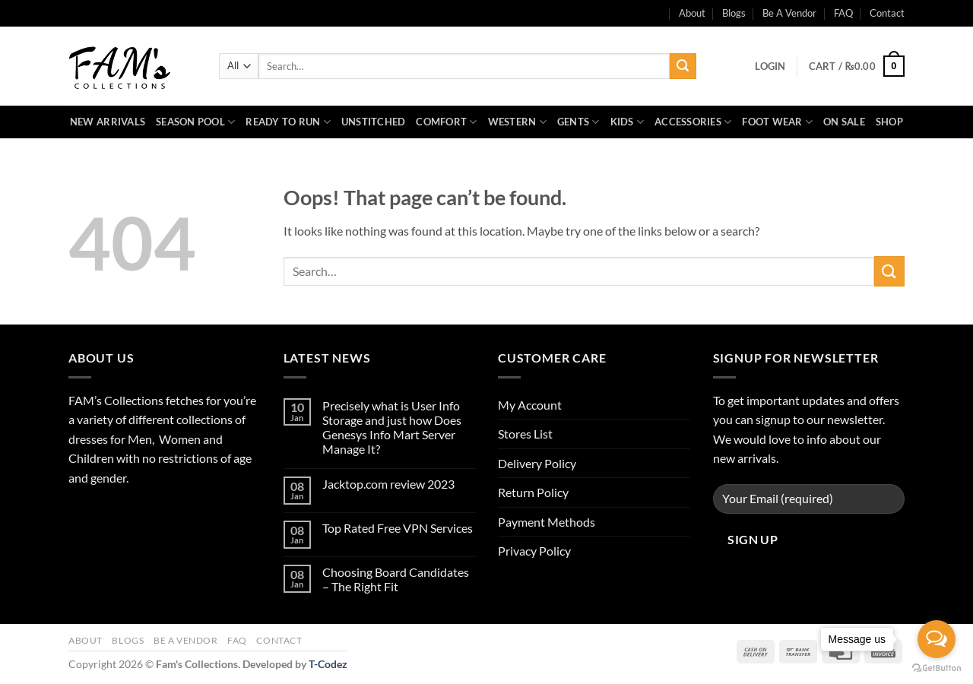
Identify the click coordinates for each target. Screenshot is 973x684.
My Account (530, 404)
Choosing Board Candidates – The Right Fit (395, 579)
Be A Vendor (789, 13)
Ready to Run (288, 122)
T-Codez (328, 663)
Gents (578, 122)
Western (517, 122)
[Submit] (683, 66)
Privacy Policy (534, 550)
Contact (887, 13)
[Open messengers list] (937, 639)
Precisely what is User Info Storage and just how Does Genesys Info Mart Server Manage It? (391, 427)
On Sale (844, 122)
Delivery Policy (537, 463)
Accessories (692, 122)
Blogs (734, 13)
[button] (770, 66)
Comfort (446, 122)
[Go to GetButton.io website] (936, 668)
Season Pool (195, 122)
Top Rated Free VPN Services (397, 528)
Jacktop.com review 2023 (388, 484)
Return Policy (533, 492)
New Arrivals (107, 122)
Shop (889, 122)
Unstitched (373, 122)
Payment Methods (546, 522)
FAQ (843, 13)
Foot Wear (777, 122)
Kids (627, 122)
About (85, 640)
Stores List (525, 433)
